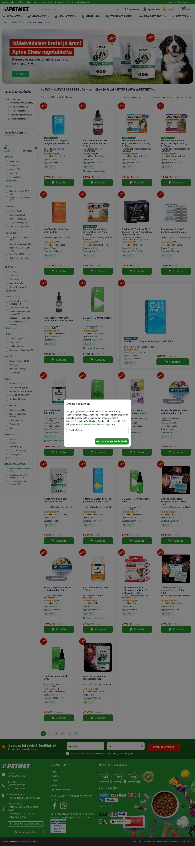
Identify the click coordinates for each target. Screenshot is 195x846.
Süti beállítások (76, 430)
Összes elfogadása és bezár (111, 441)
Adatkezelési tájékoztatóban (91, 424)
